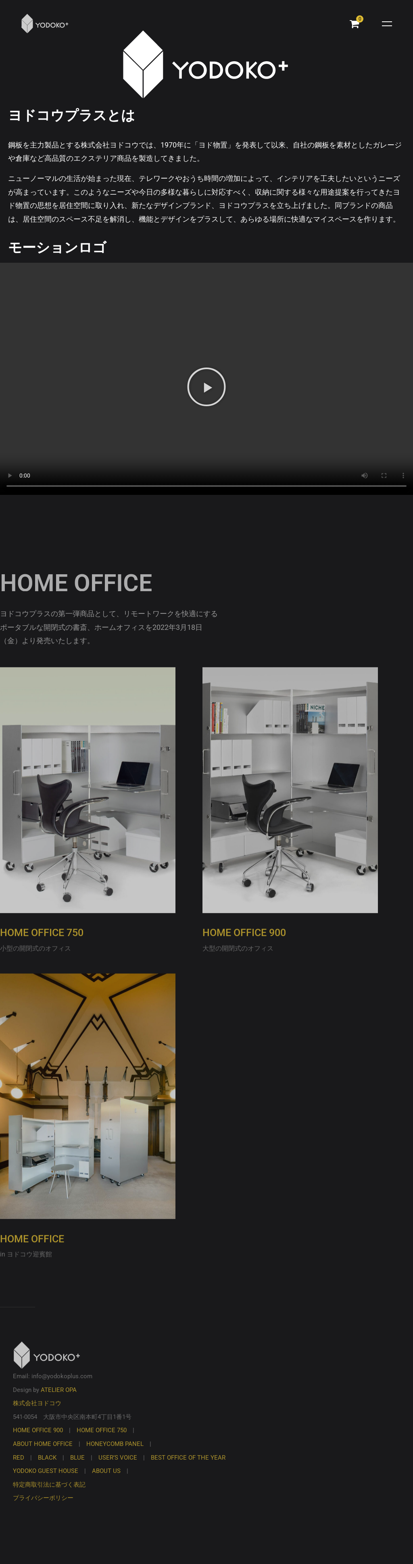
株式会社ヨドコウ (37, 1413)
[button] (206, 387)
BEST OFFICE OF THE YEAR (188, 1467)
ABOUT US (106, 1480)
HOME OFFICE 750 (41, 942)
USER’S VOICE (117, 1467)
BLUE (77, 1467)
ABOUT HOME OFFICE (43, 1453)
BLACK (47, 1467)
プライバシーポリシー (43, 1507)
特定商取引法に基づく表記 (49, 1494)
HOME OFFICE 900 (244, 942)
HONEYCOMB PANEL (115, 1453)
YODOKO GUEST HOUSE (45, 1480)
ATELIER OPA (59, 1399)
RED (18, 1467)
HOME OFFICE (32, 1248)
